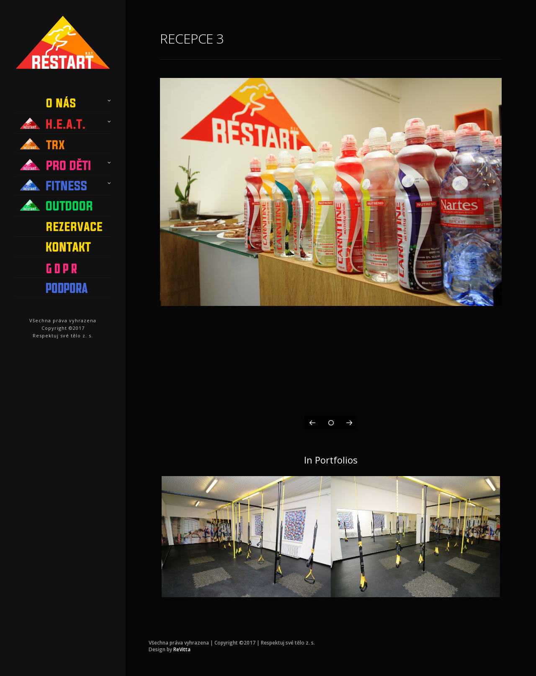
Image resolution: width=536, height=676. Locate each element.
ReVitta (182, 649)
